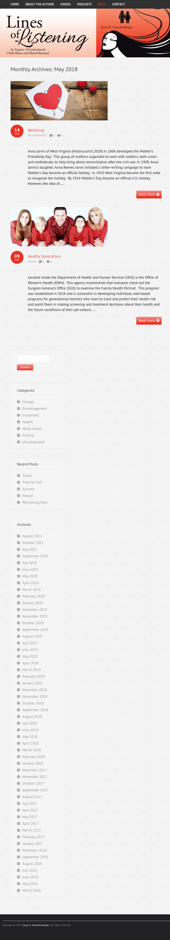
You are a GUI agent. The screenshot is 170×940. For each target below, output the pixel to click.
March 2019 (31, 669)
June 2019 (30, 649)
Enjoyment (30, 415)
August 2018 (32, 716)
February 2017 (33, 837)
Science (28, 435)
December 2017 (34, 770)
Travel (26, 475)
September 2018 (35, 709)
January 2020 (32, 602)
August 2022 (32, 536)
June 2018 (30, 730)
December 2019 (34, 609)
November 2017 (34, 776)
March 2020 (31, 589)
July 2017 (29, 803)
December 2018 (34, 689)
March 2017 (31, 830)
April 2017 (30, 823)
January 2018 (32, 763)
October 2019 (33, 623)
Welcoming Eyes (34, 502)
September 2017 (35, 790)
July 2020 (29, 562)
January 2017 (32, 843)
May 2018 (30, 736)
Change (28, 401)
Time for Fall (32, 482)
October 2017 (33, 783)
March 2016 (31, 890)
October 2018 (33, 703)
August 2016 (32, 863)
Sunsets (28, 489)
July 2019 (29, 643)
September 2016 (35, 857)
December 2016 (34, 850)
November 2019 (34, 616)
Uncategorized (33, 442)
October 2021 (33, 542)
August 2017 (32, 796)
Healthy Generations (44, 256)
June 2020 (30, 569)
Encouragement (37, 135)
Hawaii (27, 495)
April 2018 (30, 743)
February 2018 (33, 756)
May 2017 (30, 816)
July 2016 (29, 870)
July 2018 (29, 723)
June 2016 (30, 877)
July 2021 (29, 549)
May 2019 (30, 656)
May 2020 (30, 576)
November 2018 (34, 696)
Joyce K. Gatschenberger (36, 925)
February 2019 (33, 676)
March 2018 (31, 750)
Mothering (36, 130)
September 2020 (35, 556)
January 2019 (32, 683)
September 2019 (35, 629)
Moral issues (32, 428)
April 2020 (30, 582)
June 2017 (30, 810)
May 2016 (30, 883)
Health (32, 261)
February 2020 (33, 596)
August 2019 (32, 636)
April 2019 (30, 663)
